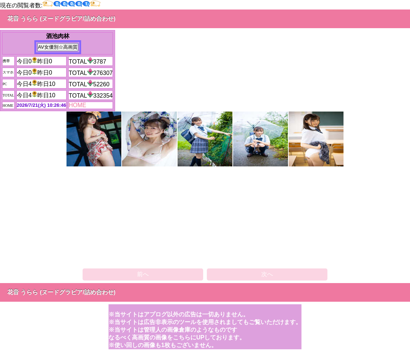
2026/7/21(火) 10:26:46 (41, 105)
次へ (267, 274)
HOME (77, 105)
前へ (143, 274)
